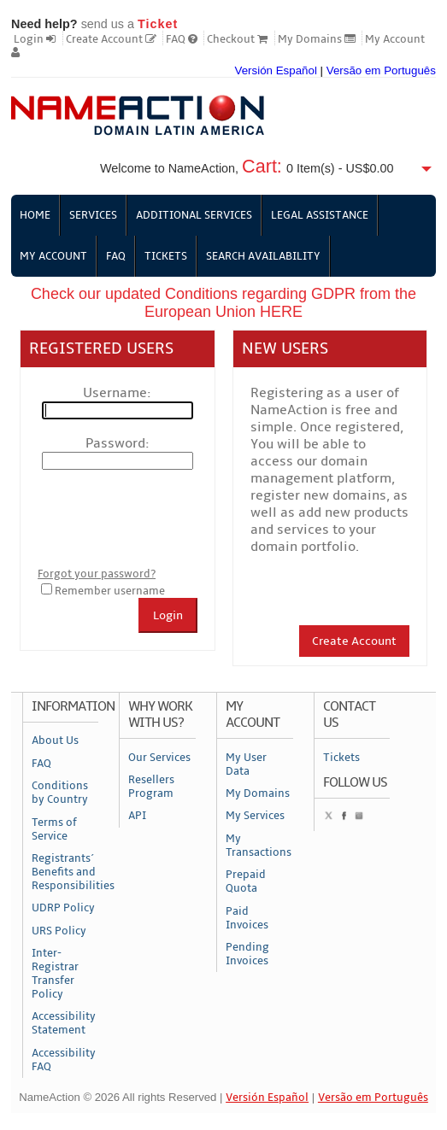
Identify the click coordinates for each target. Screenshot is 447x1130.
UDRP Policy (63, 908)
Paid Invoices (247, 918)
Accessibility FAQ (64, 1060)
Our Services (159, 757)
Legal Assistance (319, 215)
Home (35, 215)
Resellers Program (151, 786)
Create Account (111, 39)
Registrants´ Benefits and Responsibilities (65, 872)
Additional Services (194, 215)
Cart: (262, 166)
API (137, 816)
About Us (55, 740)
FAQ (181, 39)
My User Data (246, 764)
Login (35, 39)
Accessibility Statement (64, 1023)
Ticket (158, 24)
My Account (53, 256)
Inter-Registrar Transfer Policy (55, 973)
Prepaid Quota (246, 881)
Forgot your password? (97, 574)
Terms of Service (54, 829)
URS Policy (59, 931)
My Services (255, 816)
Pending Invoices (247, 954)
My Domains (317, 39)
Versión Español (276, 70)
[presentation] (167, 518)
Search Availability (263, 256)
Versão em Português (381, 70)
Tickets (165, 256)
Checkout (237, 39)
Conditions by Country (60, 792)
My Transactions (258, 845)
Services (93, 215)
